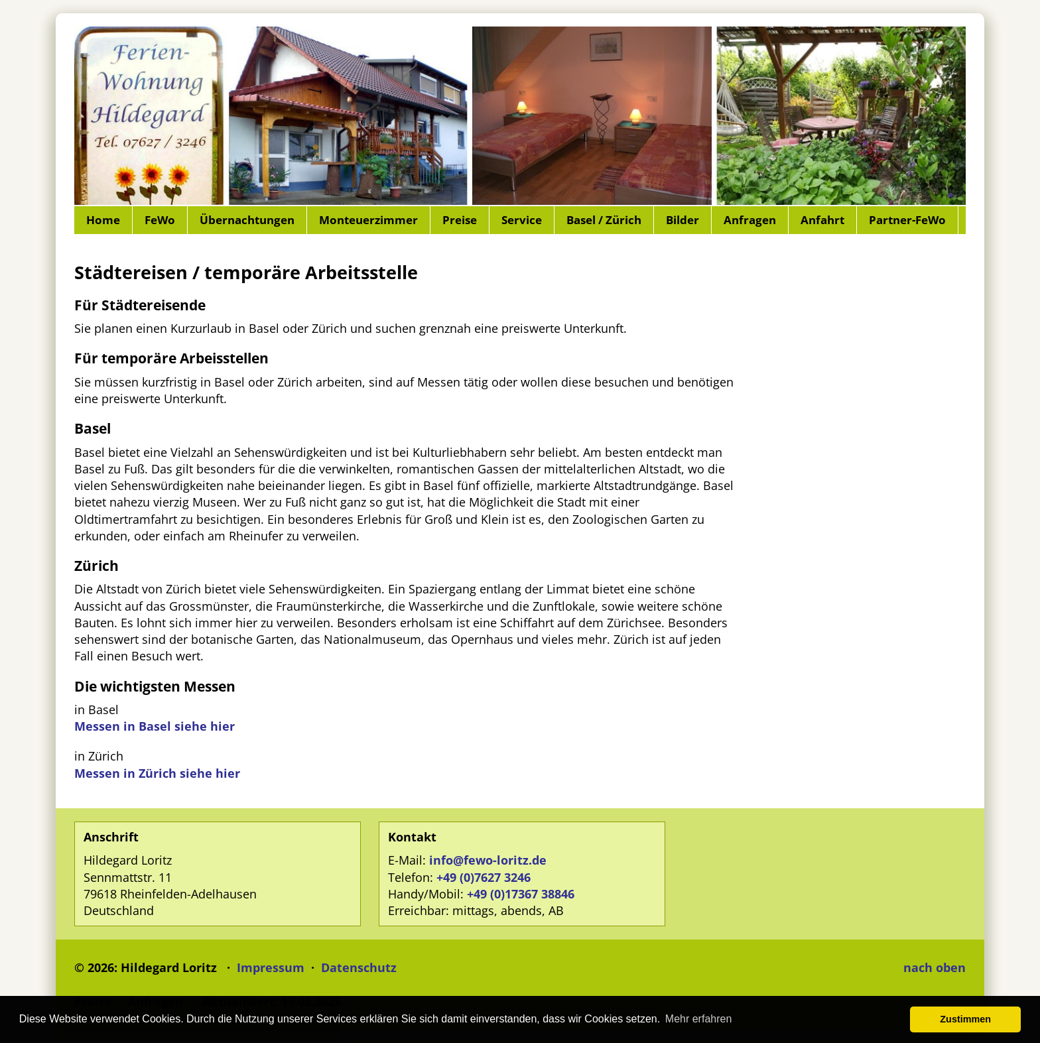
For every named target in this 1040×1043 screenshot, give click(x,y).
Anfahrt (822, 219)
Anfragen (750, 219)
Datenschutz (359, 967)
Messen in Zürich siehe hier (157, 773)
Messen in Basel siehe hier (154, 726)
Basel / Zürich (603, 219)
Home (103, 219)
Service (521, 219)
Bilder (682, 219)
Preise (459, 219)
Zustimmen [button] (965, 1019)
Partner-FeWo (907, 219)
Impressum (270, 967)
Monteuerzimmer (368, 219)
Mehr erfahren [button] (698, 1018)
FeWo (160, 219)
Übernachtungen (247, 219)
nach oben (934, 967)
